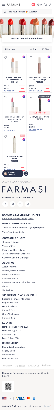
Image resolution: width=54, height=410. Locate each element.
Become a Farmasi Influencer (16, 299)
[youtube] (20, 204)
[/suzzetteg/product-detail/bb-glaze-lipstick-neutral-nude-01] (14, 70)
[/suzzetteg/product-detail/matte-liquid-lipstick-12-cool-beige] (40, 70)
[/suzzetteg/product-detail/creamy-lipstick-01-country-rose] (14, 109)
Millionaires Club (10, 358)
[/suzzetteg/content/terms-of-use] (8, 246)
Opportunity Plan (10, 303)
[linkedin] (28, 204)
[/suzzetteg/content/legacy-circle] (8, 351)
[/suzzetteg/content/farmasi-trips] (9, 334)
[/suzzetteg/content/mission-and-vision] (13, 271)
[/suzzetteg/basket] (45, 4)
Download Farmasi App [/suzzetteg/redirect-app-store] (13, 373)
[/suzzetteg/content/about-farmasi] (9, 267)
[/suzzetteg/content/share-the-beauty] (10, 314)
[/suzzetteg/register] (17, 218)
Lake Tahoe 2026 (10, 338)
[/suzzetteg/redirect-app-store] (8, 386)
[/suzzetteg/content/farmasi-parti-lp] (8, 310)
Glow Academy (9, 306)
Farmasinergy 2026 (11, 330)
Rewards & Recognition (13, 347)
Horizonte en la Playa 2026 (15, 327)
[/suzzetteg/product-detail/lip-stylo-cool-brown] (40, 108)
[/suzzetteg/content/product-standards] (11, 274)
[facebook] (5, 204)
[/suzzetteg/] (14, 4)
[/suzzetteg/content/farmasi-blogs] (8, 318)
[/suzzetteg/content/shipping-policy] (10, 242)
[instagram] (13, 204)
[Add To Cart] (22, 88)
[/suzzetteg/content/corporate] (10, 278)
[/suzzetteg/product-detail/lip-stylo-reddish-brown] (14, 149)
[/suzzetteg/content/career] (5, 286)
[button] (7, 398)
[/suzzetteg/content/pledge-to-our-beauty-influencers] (18, 282)
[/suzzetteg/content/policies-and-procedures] (13, 250)
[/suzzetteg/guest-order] (13, 232)
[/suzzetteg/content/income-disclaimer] (16, 254)
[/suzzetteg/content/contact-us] (7, 290)
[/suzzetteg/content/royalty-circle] (9, 355)
